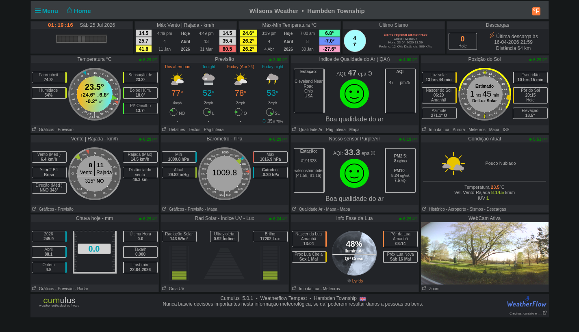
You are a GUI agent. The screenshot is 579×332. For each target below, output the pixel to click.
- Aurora (458, 129)
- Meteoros (476, 129)
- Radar (81, 289)
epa (364, 74)
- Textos (193, 129)
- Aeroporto (456, 209)
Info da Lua (435, 129)
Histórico (433, 209)
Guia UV (172, 289)
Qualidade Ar (307, 129)
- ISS (505, 129)
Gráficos (42, 129)
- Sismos (475, 209)
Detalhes (173, 129)
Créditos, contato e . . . (528, 313)
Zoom (430, 289)
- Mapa (353, 129)
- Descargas (495, 209)
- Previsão (64, 129)
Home (77, 10)
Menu (48, 10)
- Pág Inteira (212, 129)
